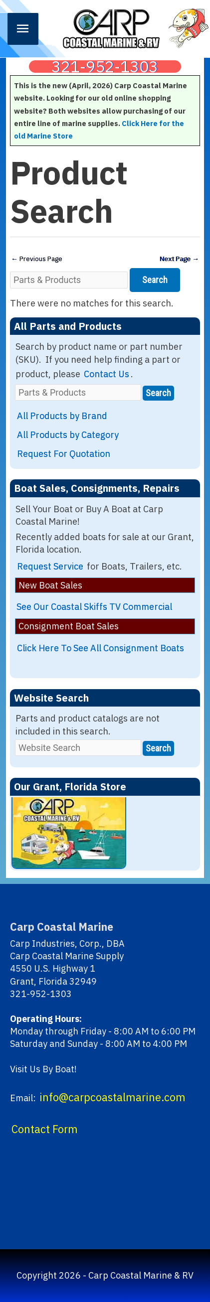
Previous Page (36, 258)
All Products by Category (68, 434)
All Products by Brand (62, 416)
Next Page (179, 258)
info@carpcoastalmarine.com (112, 1097)
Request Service (50, 566)
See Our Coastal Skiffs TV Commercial (94, 606)
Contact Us (106, 374)
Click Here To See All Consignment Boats (100, 648)
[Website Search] (78, 747)
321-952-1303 (104, 66)
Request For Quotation (63, 453)
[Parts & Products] (69, 280)
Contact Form (44, 1129)
